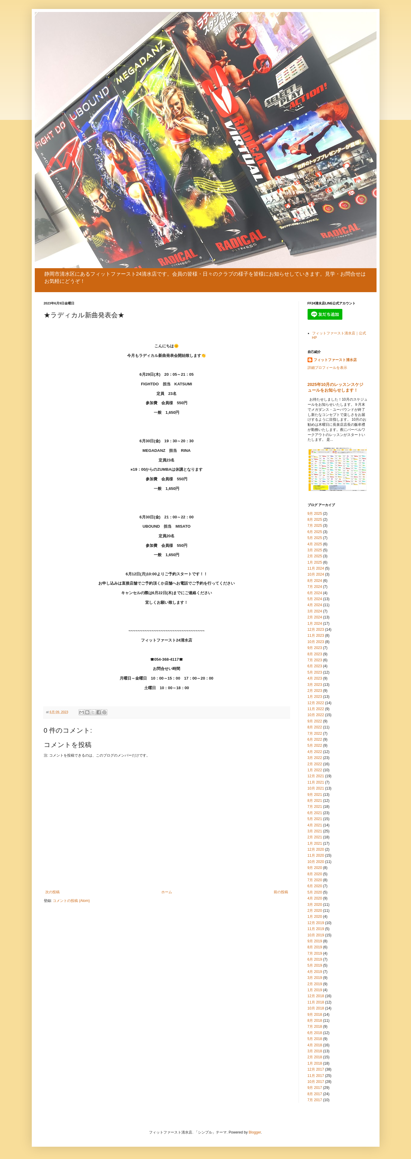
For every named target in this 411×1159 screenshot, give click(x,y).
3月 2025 (315, 550)
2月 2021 (315, 837)
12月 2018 (316, 996)
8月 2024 (315, 581)
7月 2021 (315, 807)
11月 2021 (316, 782)
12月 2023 (316, 629)
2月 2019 (315, 984)
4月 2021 (315, 825)
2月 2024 (315, 617)
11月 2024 (316, 568)
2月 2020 (315, 911)
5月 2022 (315, 745)
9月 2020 (315, 868)
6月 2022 (315, 739)
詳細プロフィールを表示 (327, 368)
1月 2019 (315, 990)
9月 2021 (315, 795)
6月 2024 (315, 593)
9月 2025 (315, 513)
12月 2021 (316, 776)
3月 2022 (315, 758)
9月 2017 (315, 1088)
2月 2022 (315, 764)
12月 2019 (316, 923)
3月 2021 (315, 831)
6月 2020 (315, 886)
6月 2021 (315, 813)
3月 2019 (315, 978)
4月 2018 (315, 1045)
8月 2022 (315, 727)
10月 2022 (316, 715)
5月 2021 (315, 819)
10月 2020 (316, 862)
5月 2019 (315, 965)
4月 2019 (315, 972)
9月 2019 (315, 941)
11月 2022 (316, 709)
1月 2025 (315, 562)
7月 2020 (315, 880)
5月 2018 (315, 1039)
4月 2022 (315, 752)
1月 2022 (315, 770)
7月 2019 (315, 953)
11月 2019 (316, 929)
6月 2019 (315, 959)
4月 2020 (315, 898)
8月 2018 (315, 1020)
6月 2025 (315, 532)
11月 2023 (316, 635)
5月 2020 (315, 892)
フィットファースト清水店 (335, 360)
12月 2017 (316, 1069)
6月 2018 (315, 1033)
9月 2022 (315, 721)
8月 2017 (315, 1094)
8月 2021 (315, 801)
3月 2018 (315, 1051)
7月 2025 (315, 525)
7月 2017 (315, 1100)
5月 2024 (315, 599)
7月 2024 (315, 587)
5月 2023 (315, 672)
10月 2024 (316, 574)
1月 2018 (315, 1063)
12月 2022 (316, 703)
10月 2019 (316, 935)
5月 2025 (315, 538)
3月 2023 (315, 685)
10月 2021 (316, 788)
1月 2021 (315, 843)
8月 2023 (315, 654)
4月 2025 (315, 544)
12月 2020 (316, 849)
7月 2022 (315, 733)
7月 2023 (315, 660)
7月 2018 (315, 1026)
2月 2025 (315, 556)
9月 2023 (315, 648)
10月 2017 (316, 1082)
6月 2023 (315, 666)
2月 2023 (315, 691)
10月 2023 (316, 642)
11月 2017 (316, 1076)
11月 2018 (316, 1002)
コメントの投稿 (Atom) (71, 901)
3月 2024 (315, 611)
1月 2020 (315, 916)
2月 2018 (315, 1057)
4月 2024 (315, 605)
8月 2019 (315, 947)
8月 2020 (315, 874)
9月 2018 (315, 1014)
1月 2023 (315, 697)
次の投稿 (52, 892)
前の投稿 (281, 892)
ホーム (166, 892)
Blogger (255, 1132)
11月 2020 (316, 855)
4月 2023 (315, 678)
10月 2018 (316, 1008)
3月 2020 (315, 905)
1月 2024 (315, 623)
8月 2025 (315, 519)
